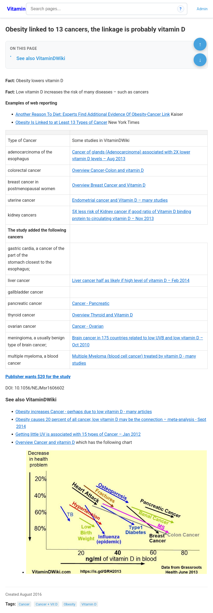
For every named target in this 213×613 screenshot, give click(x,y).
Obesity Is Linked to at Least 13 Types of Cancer (61, 122)
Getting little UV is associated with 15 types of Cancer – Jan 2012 (78, 434)
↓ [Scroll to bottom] (200, 60)
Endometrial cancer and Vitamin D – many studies (120, 200)
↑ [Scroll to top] (200, 44)
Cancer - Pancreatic (90, 303)
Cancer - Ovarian (88, 326)
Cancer (24, 604)
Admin (202, 9)
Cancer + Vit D (47, 604)
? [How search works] (180, 9)
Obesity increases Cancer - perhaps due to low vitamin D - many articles (83, 411)
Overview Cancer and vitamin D (45, 442)
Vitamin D (89, 604)
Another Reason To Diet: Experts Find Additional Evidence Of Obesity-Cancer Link (92, 114)
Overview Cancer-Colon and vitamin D (108, 170)
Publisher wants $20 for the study (38, 376)
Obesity (69, 604)
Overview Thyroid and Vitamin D (102, 315)
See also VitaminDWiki (40, 58)
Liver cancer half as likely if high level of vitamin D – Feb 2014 (131, 280)
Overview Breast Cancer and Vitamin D (109, 185)
